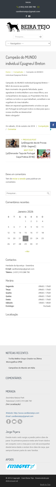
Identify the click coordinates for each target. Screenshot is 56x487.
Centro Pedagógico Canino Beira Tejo (28, 26)
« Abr (27, 251)
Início (28, 2)
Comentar (12, 129)
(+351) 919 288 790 (27, 7)
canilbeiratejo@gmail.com (28, 11)
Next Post (29, 150)
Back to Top (45, 484)
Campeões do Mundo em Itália (22, 368)
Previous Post (28, 140)
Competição (18, 72)
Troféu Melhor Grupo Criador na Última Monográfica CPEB (24, 360)
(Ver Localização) (13, 404)
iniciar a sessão (19, 179)
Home (8, 72)
